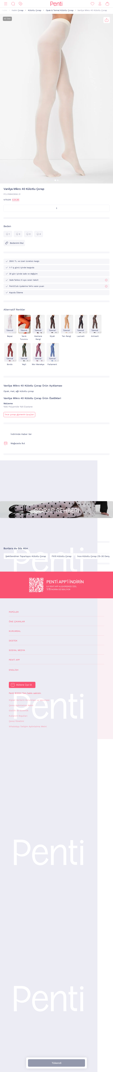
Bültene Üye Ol (24, 685)
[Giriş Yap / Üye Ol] (100, 4)
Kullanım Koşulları (18, 716)
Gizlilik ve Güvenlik (18, 710)
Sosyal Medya (17, 650)
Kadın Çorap (17, 10)
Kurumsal (15, 631)
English (13, 670)
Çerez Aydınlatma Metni (21, 705)
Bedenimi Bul (14, 243)
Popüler (14, 612)
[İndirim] (20, 4)
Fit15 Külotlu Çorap (62, 556)
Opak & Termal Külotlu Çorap (60, 10)
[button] (55, 180)
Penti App (14, 660)
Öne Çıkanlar (17, 621)
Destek (13, 640)
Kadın (4, 10)
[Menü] (6, 4)
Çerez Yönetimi (16, 721)
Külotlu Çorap (34, 10)
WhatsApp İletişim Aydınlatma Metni (28, 726)
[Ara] (13, 4)
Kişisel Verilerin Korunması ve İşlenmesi (29, 700)
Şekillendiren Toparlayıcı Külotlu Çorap (25, 556)
